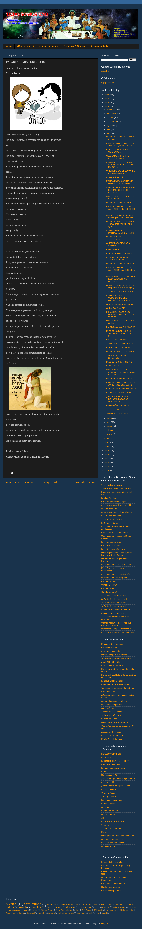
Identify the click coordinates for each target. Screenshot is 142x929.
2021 (106, 443)
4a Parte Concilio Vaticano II (113, 595)
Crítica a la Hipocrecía (111, 890)
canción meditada (90, 904)
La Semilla (106, 757)
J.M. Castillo (98, 910)
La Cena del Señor (109, 523)
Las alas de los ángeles (111, 800)
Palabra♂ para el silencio (15, 913)
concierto (51, 913)
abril (109, 422)
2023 (106, 106)
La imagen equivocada (111, 542)
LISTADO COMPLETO (111, 754)
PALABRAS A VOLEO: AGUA (119, 378)
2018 (106, 454)
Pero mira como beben (111, 651)
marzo (110, 426)
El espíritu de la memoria (112, 644)
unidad (104, 913)
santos (34, 910)
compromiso (106, 904)
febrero (110, 430)
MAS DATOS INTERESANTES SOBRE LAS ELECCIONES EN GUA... (120, 164)
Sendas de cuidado (109, 719)
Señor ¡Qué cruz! (108, 796)
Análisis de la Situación (111, 712)
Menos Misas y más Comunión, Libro (117, 632)
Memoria (132, 907)
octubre (110, 117)
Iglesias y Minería (109, 509)
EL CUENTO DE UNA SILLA (119, 253)
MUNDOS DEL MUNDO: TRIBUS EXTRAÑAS (117, 258)
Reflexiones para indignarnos (114, 655)
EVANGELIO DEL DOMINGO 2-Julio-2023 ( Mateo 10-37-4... (120, 144)
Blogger (104, 923)
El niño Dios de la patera (112, 739)
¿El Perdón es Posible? (111, 519)
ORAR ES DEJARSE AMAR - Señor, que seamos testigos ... (120, 216)
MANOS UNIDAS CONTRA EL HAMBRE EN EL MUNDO (120, 182)
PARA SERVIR (113, 249)
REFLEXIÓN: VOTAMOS (117, 405)
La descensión (107, 807)
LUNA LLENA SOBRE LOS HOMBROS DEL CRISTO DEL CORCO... (121, 314)
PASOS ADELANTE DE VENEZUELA (116, 238)
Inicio (9, 46)
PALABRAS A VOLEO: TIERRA (120, 264)
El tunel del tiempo (109, 811)
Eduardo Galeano (109, 691)
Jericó (104, 818)
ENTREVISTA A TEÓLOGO (118, 392)
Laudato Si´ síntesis (110, 498)
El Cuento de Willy (99, 46)
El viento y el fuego (109, 782)
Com (97, 907)
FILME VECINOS (114, 366)
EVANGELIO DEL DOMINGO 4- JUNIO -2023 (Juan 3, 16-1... (120, 383)
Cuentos (129, 904)
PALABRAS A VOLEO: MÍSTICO (120, 327)
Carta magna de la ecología (113, 501)
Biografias (51, 904)
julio (109, 129)
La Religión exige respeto (112, 735)
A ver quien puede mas (111, 828)
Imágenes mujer (119, 907)
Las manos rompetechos (112, 839)
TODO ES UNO (113, 409)
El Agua (104, 832)
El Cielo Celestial (108, 789)
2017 (106, 458)
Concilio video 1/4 (109, 592)
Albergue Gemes (47, 910)
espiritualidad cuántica (65, 913)
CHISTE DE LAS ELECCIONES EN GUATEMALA (120, 172)
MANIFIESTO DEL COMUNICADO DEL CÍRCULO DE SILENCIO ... (119, 297)
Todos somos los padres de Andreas (117, 688)
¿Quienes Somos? (25, 46)
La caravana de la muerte (112, 821)
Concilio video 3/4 (109, 585)
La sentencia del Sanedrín (113, 549)
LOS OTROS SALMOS (116, 340)
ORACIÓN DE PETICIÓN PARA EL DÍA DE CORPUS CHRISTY (120, 278)
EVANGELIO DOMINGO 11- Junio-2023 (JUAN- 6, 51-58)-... (119, 333)
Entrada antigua (85, 482)
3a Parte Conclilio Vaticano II (114, 599)
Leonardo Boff (36, 907)
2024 (106, 102)
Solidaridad (31, 913)
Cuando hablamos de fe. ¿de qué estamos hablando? (116, 624)
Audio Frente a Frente (64, 910)
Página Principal (54, 482)
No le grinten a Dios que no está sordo (118, 835)
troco (97, 913)
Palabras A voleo (127, 910)
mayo (109, 418)
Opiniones (69, 907)
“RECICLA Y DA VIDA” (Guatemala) (116, 356)
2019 (106, 450)
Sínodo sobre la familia (111, 485)
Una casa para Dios (110, 775)
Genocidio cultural (109, 647)
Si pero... (105, 825)
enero (109, 434)
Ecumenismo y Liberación (112, 613)
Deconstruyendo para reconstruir (116, 629)
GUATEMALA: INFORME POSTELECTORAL (117, 157)
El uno (104, 771)
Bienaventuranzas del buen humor (116, 512)
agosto (110, 125)
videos (119, 904)
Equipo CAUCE (108, 83)
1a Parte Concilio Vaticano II (113, 606)
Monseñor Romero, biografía (114, 578)
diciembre (111, 110)
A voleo (11, 904)
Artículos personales (49, 46)
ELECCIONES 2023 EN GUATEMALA (117, 150)
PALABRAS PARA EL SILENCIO (120, 351)
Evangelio (22, 907)
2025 (106, 98)
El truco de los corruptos (112, 665)
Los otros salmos (112, 910)
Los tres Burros (108, 814)
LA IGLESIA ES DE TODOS (118, 347)
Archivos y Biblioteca (74, 46)
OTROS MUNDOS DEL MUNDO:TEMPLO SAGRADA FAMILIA (120, 372)
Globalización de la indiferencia (115, 532)
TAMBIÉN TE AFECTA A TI (118, 413)
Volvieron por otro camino (112, 843)
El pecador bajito (108, 803)
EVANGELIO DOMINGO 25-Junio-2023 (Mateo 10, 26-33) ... (120, 209)
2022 (106, 439)
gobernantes (80, 913)
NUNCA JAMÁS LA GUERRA (119, 304)
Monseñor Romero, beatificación (115, 574)
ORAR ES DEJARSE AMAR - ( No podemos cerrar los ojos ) (120, 286)
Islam (77, 910)
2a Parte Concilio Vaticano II (113, 602)
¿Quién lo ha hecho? (110, 662)
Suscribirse (106, 71)
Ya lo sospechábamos (111, 715)
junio (109, 133)
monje (90, 913)
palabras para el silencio (19, 910)
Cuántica (105, 907)
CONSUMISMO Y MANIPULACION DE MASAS (120, 231)
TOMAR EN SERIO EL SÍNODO (120, 344)
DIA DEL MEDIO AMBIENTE (119, 362)
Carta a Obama (108, 708)
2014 (106, 470)
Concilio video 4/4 (109, 581)
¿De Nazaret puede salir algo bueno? (118, 779)
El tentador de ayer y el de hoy (115, 761)
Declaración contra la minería (114, 701)
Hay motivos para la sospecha (114, 722)
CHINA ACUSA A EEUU (117, 308)
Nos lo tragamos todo (110, 887)
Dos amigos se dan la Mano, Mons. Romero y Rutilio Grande (117, 554)
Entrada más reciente (19, 482)
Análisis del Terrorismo (111, 732)
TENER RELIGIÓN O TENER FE (116, 488)
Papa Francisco (84, 907)
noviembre (112, 114)
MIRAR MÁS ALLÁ (114, 177)
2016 (106, 462)
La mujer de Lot (108, 846)
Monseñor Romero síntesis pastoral (117, 564)
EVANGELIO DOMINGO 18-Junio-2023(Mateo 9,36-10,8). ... (120, 270)
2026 (106, 94)
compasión (41, 913)
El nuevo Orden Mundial (112, 681)
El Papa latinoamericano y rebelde (116, 505)
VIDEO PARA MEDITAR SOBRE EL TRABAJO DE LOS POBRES (120, 189)
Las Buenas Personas (111, 516)
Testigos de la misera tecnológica (116, 658)
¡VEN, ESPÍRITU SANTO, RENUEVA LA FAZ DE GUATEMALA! (118, 399)
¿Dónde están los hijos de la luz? (116, 786)
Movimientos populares (111, 705)
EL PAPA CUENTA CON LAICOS (121, 389)
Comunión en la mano (111, 545)
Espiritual (10, 907)
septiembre (112, 121)
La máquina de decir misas (113, 768)
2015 (106, 466)
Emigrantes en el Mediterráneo (115, 684)
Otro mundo (32, 904)
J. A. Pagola (86, 910)
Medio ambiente (54, 907)
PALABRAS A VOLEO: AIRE (119, 202)
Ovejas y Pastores (109, 793)
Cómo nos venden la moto (113, 883)
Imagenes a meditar (69, 904)
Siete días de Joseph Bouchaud (115, 609)
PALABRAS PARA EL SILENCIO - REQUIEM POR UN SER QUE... (120, 224)
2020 (106, 447)
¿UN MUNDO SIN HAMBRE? (119, 291)
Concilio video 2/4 (109, 588)
